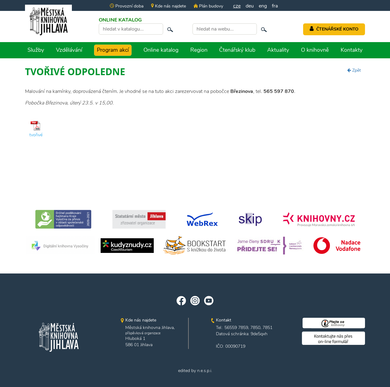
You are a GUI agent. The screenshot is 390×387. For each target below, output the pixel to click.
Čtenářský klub (237, 50)
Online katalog (160, 50)
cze (237, 5)
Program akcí (113, 50)
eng (263, 5)
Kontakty (351, 50)
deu (250, 5)
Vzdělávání (69, 50)
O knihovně (315, 50)
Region (199, 50)
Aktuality (278, 50)
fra (275, 5)
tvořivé (35, 135)
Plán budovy (208, 6)
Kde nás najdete (168, 6)
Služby (36, 50)
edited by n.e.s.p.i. (195, 371)
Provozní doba (126, 6)
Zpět (354, 70)
